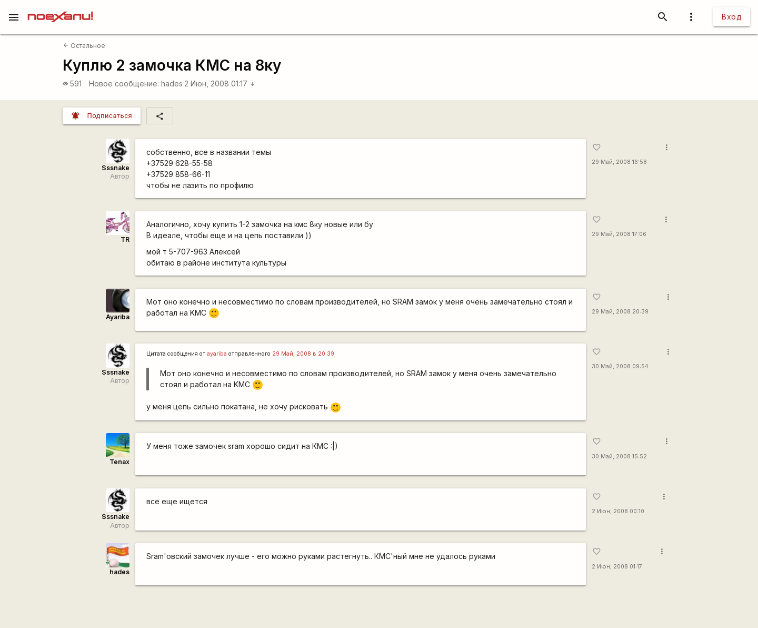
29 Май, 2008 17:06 (619, 234)
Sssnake (115, 168)
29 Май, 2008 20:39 (620, 311)
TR (125, 239)
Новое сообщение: (124, 83)
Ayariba (117, 317)
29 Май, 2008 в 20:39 (303, 353)
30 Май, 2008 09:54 (620, 366)
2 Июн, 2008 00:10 (618, 511)
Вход (732, 16)
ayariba (217, 353)
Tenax (119, 462)
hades (172, 83)
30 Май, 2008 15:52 (619, 456)
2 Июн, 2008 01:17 (219, 83)
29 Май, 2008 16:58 (619, 162)
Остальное (84, 46)
